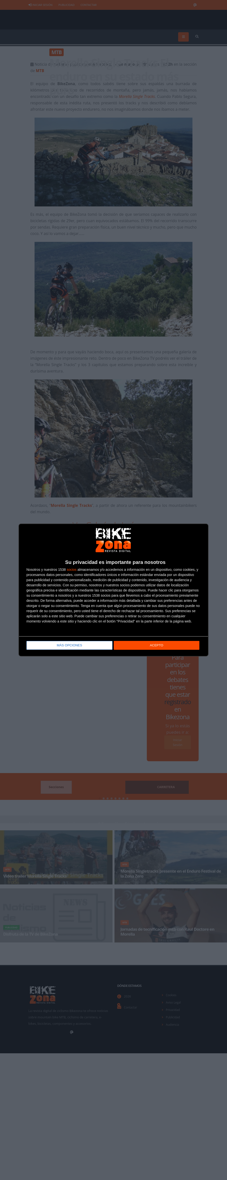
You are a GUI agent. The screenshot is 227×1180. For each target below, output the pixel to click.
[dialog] (113, 589)
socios (71, 569)
